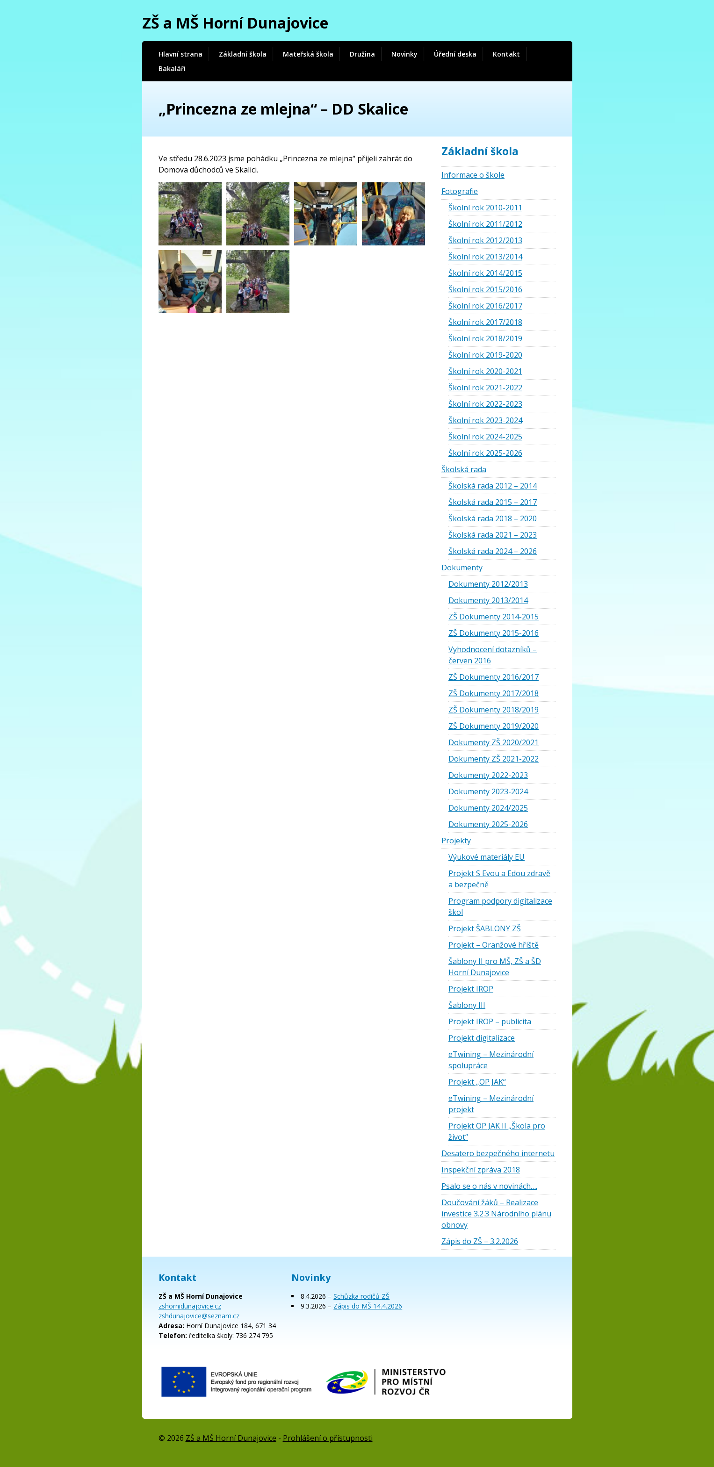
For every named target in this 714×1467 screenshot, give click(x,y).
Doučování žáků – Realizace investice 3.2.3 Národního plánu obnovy (496, 1213)
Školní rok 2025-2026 (485, 453)
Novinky (404, 54)
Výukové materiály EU (486, 857)
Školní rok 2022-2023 (485, 404)
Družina (362, 54)
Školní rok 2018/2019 (485, 338)
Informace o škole (473, 175)
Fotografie (459, 191)
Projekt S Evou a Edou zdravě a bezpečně (499, 879)
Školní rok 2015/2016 (485, 289)
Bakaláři (172, 68)
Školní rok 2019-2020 (485, 355)
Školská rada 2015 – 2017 (492, 502)
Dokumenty (462, 567)
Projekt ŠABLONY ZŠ (484, 928)
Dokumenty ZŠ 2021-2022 (493, 759)
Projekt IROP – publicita (489, 1021)
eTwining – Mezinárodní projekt (491, 1104)
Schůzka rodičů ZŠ (361, 1296)
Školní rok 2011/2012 (485, 224)
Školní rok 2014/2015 (485, 273)
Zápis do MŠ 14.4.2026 (367, 1306)
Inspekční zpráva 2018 (480, 1170)
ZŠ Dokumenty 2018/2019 (493, 710)
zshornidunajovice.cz (190, 1306)
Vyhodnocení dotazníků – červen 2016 (492, 655)
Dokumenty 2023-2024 (488, 791)
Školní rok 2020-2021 (485, 371)
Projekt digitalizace (481, 1038)
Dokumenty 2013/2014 (488, 600)
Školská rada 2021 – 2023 (492, 535)
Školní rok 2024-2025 (485, 436)
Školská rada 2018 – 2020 (492, 518)
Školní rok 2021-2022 (485, 387)
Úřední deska (455, 54)
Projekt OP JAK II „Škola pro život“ (496, 1131)
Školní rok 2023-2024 (485, 420)
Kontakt (506, 54)
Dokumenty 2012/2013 (488, 584)
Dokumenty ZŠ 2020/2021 (493, 742)
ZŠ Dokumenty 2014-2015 (493, 616)
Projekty (456, 840)
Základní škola (243, 54)
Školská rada (463, 469)
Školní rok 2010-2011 (485, 207)
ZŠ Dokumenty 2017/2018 (493, 693)
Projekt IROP (470, 989)
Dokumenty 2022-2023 (488, 775)
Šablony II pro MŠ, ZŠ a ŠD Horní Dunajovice (494, 967)
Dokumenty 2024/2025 (488, 808)
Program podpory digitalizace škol (500, 906)
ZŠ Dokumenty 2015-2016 (493, 633)
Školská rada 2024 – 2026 (492, 551)
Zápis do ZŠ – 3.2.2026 (479, 1241)
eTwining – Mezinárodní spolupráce (491, 1060)
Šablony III (466, 1005)
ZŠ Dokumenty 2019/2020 (493, 726)
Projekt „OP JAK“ (477, 1082)
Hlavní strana (180, 54)
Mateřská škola (308, 54)
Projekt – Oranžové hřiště (493, 945)
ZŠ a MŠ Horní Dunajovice (235, 23)
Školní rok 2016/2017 (485, 306)
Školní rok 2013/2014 (485, 257)
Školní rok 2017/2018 (485, 322)
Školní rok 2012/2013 (485, 240)
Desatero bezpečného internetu (498, 1153)
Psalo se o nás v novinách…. (489, 1186)
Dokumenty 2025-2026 (488, 824)
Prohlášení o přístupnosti (328, 1438)
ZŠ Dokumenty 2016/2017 (493, 677)
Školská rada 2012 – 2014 (492, 486)
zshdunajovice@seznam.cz (199, 1315)
